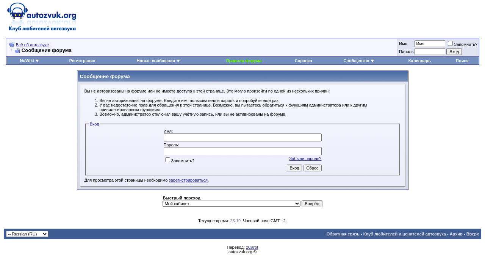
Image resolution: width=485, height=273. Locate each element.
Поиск (462, 60)
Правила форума (243, 60)
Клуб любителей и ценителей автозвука (404, 234)
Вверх (472, 234)
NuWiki (27, 60)
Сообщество (358, 60)
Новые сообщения (156, 60)
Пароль (406, 51)
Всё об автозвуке (32, 44)
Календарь (419, 60)
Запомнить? (462, 44)
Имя (403, 43)
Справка (303, 60)
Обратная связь (343, 234)
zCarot (252, 247)
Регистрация (82, 60)
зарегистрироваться (188, 180)
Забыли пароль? (305, 158)
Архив (456, 234)
